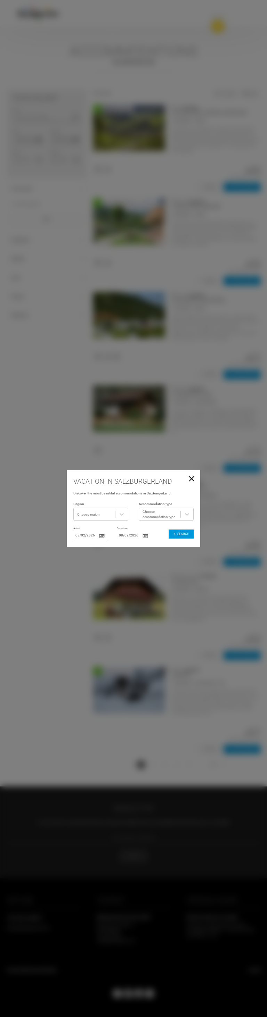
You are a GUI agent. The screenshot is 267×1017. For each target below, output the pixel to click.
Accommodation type (155, 504)
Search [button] (181, 534)
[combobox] (77, 514)
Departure (122, 528)
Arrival (76, 528)
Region (78, 504)
